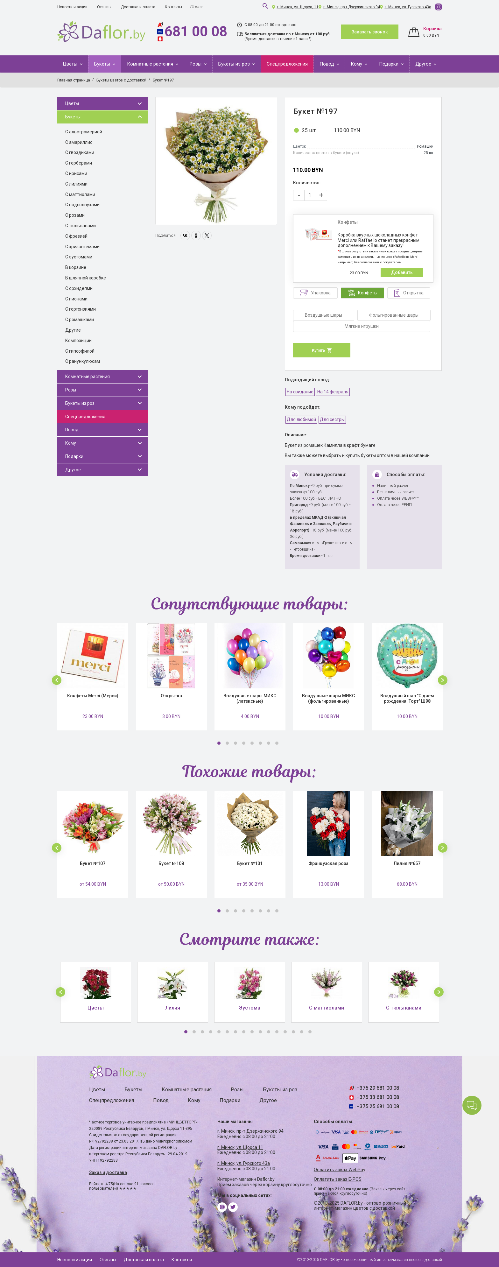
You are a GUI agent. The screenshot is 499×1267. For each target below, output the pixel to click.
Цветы (71, 64)
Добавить (402, 272)
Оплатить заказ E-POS (338, 1179)
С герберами (78, 162)
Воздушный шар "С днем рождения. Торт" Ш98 (407, 698)
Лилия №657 (407, 863)
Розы (196, 64)
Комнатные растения (150, 64)
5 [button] (252, 743)
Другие (73, 330)
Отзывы (104, 7)
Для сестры (332, 419)
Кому (357, 64)
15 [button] (301, 1031)
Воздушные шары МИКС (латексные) (249, 698)
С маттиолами (80, 194)
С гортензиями (80, 309)
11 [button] (268, 1031)
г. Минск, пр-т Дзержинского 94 (351, 7)
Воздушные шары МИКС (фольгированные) (328, 698)
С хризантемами (82, 246)
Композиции (78, 340)
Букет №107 (92, 863)
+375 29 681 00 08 (377, 1088)
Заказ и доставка (108, 1172)
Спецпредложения (287, 64)
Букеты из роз (234, 64)
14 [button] (293, 1031)
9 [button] (252, 1031)
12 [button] (276, 1031)
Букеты (102, 64)
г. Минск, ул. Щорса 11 (240, 1147)
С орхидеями (79, 288)
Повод (327, 64)
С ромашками (79, 319)
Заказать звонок (370, 31)
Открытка (171, 695)
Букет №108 (171, 863)
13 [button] (285, 1031)
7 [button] (268, 743)
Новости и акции (72, 7)
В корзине (75, 267)
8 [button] (276, 743)
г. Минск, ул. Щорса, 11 (298, 7)
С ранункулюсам (82, 361)
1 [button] (219, 743)
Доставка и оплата (138, 7)
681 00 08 (196, 31)
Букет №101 (250, 863)
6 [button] (260, 743)
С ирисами (76, 173)
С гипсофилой (80, 351)
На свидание (300, 391)
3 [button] (235, 743)
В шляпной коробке (85, 277)
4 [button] (243, 743)
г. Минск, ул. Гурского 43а (408, 7)
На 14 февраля (332, 391)
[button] (56, 680)
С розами (75, 215)
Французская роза (328, 863)
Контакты (173, 7)
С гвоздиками (79, 152)
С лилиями (76, 184)
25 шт (309, 130)
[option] (216, 161)
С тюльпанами (80, 225)
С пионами (76, 298)
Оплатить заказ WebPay (339, 1169)
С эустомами (78, 256)
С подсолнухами (82, 204)
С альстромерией (83, 131)
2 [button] (227, 743)
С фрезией (76, 236)
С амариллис (78, 142)
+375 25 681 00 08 (377, 1106)
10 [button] (260, 1031)
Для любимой (301, 419)
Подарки (389, 64)
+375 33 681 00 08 (377, 1097)
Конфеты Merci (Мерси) (92, 695)
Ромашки (425, 146)
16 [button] (310, 1031)
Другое (423, 64)
